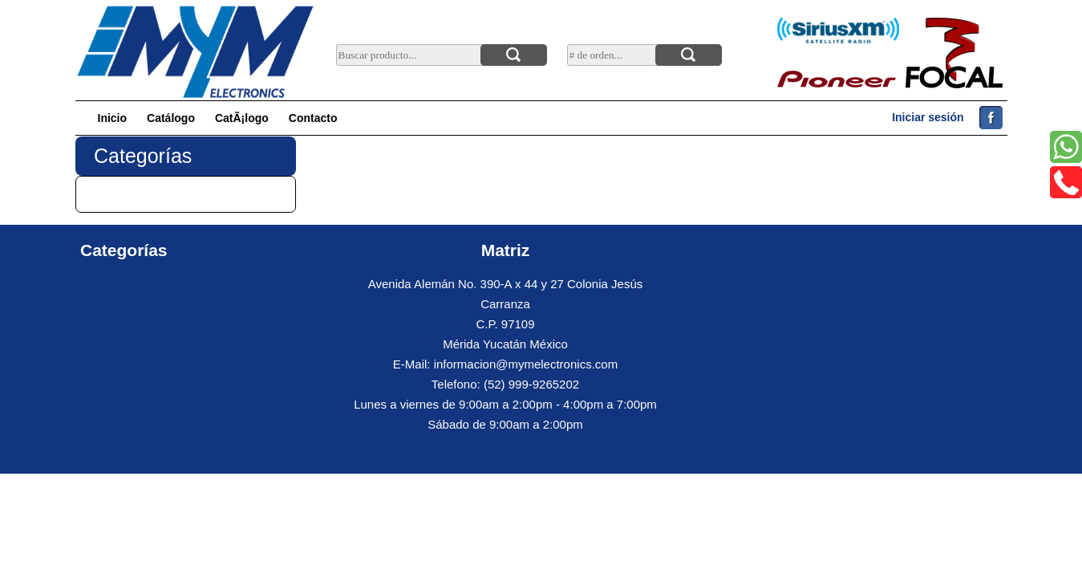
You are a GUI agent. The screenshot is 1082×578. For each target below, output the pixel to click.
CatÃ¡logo (242, 118)
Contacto (313, 118)
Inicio (113, 118)
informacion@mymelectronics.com (526, 364)
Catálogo (171, 118)
